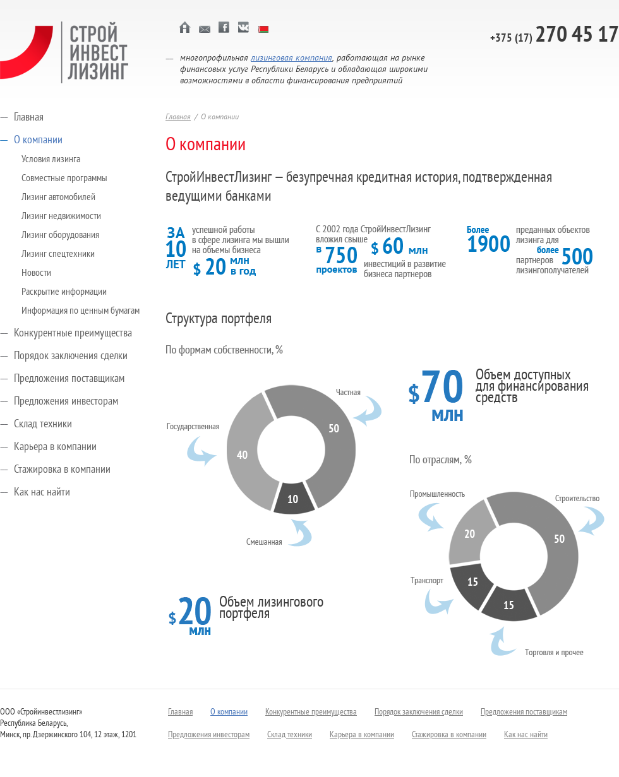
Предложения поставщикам (69, 379)
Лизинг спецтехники (58, 254)
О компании (38, 140)
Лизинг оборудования (60, 235)
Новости (36, 273)
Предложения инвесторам (66, 401)
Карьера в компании (55, 447)
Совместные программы (64, 178)
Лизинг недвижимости (61, 216)
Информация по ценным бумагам (80, 311)
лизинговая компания (291, 58)
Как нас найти (42, 492)
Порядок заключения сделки (71, 356)
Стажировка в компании (62, 470)
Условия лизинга (50, 159)
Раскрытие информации (64, 292)
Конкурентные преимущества (73, 333)
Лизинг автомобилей (58, 197)
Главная (29, 117)
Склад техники (43, 424)
